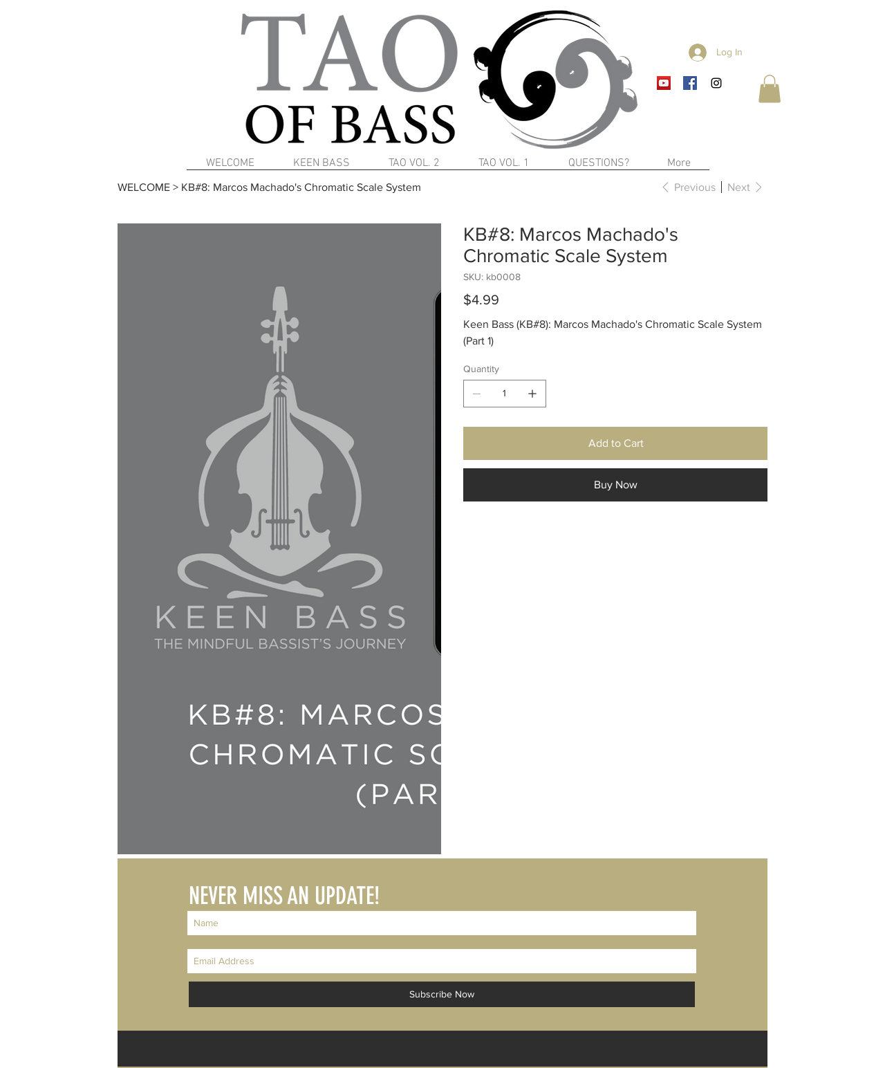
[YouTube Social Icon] (664, 83)
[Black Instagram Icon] (716, 83)
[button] (769, 89)
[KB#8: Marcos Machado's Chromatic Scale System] (301, 187)
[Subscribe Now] (441, 994)
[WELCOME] (144, 187)
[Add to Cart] (615, 443)
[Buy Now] (615, 484)
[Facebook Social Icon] (690, 83)
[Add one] (532, 393)
